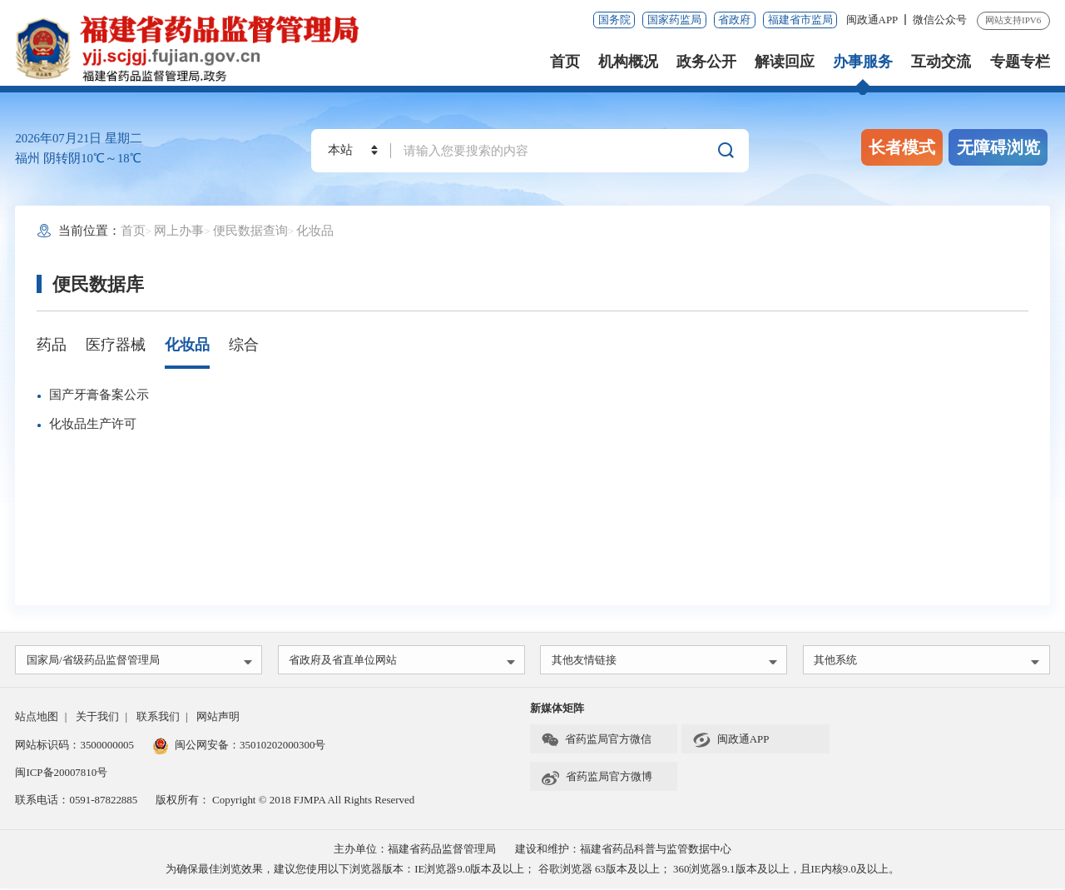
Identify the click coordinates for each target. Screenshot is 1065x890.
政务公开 (706, 61)
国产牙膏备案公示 (99, 394)
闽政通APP (873, 19)
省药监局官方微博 (596, 778)
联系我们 (158, 718)
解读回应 (785, 61)
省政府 (734, 19)
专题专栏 (1020, 61)
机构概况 (628, 61)
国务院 (614, 19)
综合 (244, 344)
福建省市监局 (800, 19)
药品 (52, 344)
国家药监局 (674, 19)
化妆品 (315, 230)
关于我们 (97, 718)
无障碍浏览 (998, 147)
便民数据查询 (250, 230)
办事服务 (863, 61)
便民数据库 (98, 284)
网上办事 (179, 230)
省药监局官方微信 (596, 742)
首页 (565, 61)
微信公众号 (940, 19)
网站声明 (218, 718)
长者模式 (902, 147)
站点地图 (36, 718)
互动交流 (941, 61)
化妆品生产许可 (92, 423)
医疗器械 (116, 344)
